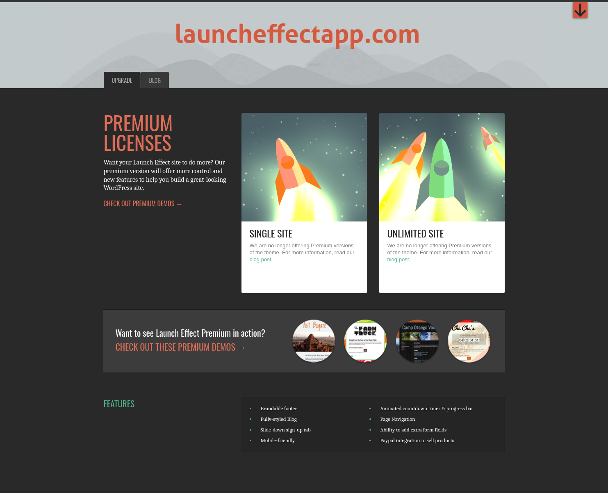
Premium (580, 10)
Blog (155, 80)
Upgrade (122, 80)
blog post (260, 259)
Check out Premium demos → (143, 203)
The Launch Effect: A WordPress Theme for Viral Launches (246, 37)
